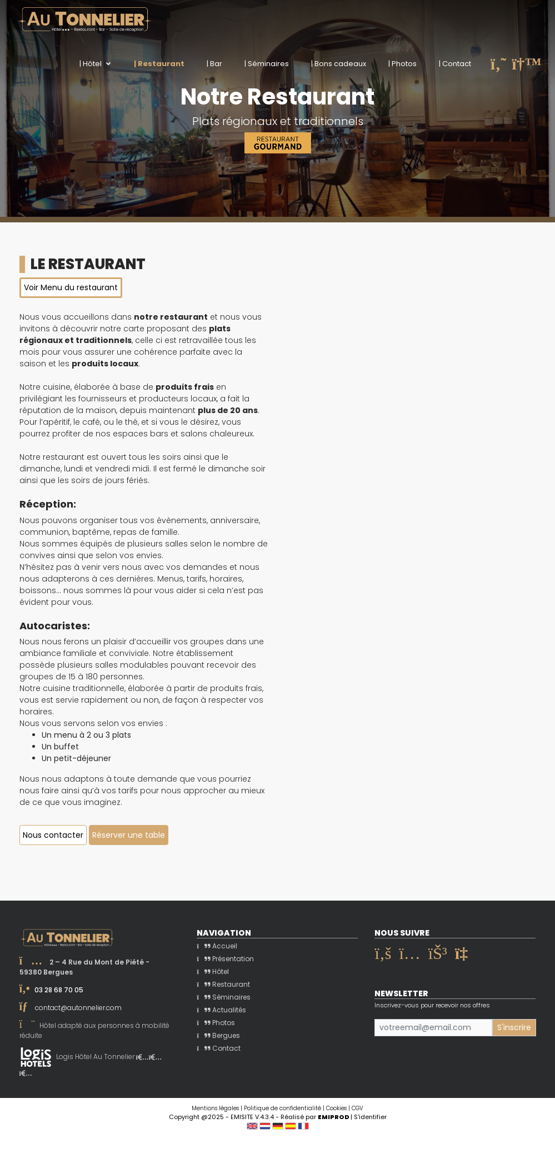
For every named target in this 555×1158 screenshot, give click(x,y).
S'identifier (370, 1116)
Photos (215, 1022)
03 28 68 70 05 (58, 990)
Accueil (217, 946)
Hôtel (212, 971)
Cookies (336, 1108)
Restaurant (223, 984)
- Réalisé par (313, 1116)
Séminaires (223, 997)
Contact (218, 1048)
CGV (357, 1108)
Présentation (225, 958)
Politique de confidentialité (282, 1108)
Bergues (218, 1035)
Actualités (221, 1010)
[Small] (433, 1027)
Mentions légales (215, 1108)
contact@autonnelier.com (78, 1007)
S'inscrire (514, 1027)
